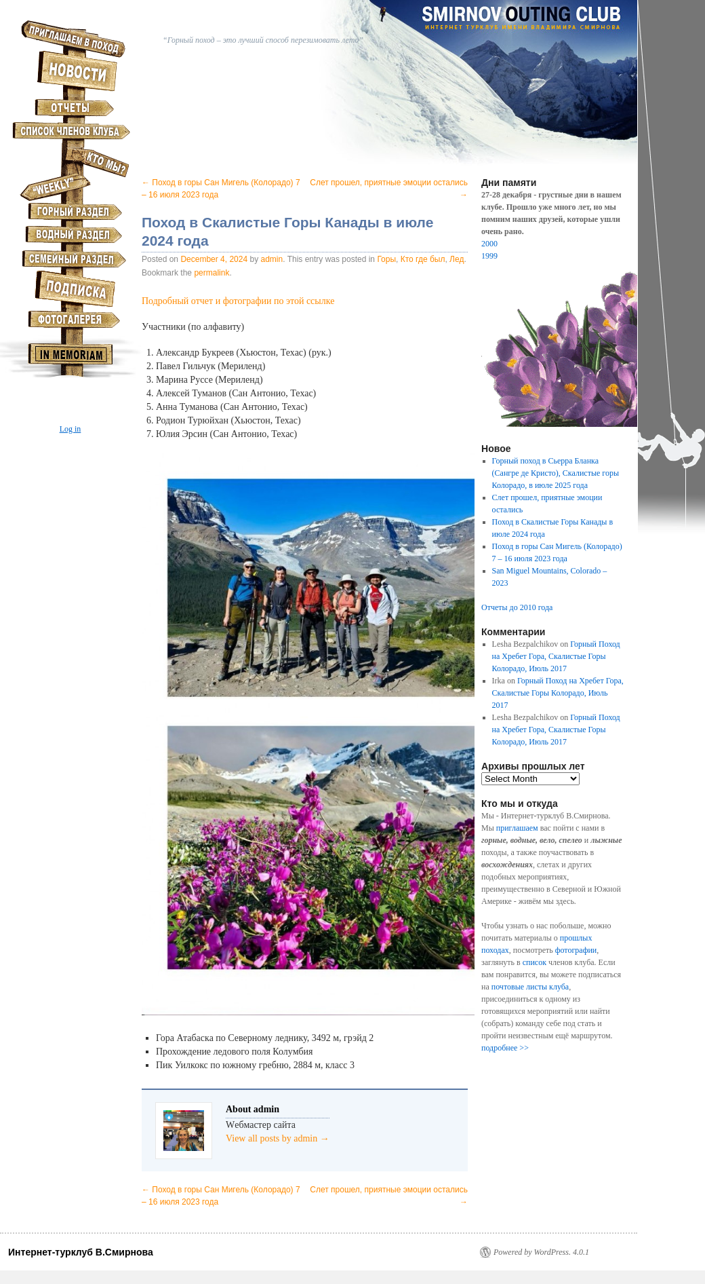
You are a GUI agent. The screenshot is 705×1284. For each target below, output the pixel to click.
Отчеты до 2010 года (516, 607)
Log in (70, 429)
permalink (211, 273)
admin (272, 259)
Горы (386, 259)
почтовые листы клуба (530, 987)
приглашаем (517, 828)
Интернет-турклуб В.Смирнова (80, 1252)
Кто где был (423, 259)
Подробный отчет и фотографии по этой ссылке (238, 301)
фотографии (576, 950)
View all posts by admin (277, 1138)
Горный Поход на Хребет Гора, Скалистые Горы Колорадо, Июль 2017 (556, 656)
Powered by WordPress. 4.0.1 (541, 1252)
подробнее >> (505, 1048)
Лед (456, 259)
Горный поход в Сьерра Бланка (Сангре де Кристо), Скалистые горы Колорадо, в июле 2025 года (555, 473)
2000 (489, 243)
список (534, 962)
